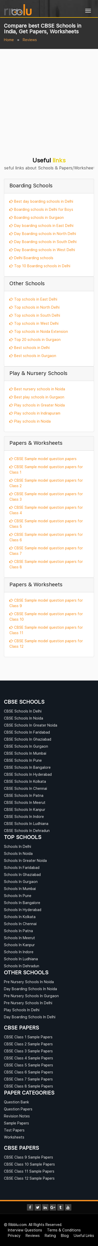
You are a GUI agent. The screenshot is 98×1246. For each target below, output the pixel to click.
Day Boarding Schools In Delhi (29, 1017)
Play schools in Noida (30, 421)
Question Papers (18, 1109)
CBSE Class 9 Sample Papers (28, 1157)
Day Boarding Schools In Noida (30, 989)
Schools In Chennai (20, 923)
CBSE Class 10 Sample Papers (29, 1164)
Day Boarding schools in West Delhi (42, 249)
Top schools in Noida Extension (38, 331)
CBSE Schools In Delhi (23, 711)
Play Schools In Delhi (21, 1010)
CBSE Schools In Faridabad (27, 732)
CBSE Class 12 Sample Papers (29, 1178)
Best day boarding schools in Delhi (41, 201)
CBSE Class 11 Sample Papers (29, 1171)
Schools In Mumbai (20, 888)
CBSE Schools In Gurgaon (26, 746)
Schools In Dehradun (21, 966)
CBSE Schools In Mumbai (25, 753)
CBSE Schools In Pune (23, 760)
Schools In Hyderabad (22, 909)
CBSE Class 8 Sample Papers (28, 1086)
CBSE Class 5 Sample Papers (28, 1065)
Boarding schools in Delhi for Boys (41, 209)
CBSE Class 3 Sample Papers (28, 1051)
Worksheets (14, 1137)
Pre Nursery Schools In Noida (29, 982)
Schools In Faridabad (21, 867)
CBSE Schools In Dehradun (27, 830)
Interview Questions (25, 1230)
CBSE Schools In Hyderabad (28, 774)
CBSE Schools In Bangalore (27, 767)
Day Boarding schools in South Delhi (43, 241)
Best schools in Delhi (29, 347)
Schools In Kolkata (20, 916)
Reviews (33, 1235)
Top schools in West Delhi (34, 323)
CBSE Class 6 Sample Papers (28, 1072)
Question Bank (16, 1102)
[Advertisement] (49, 100)
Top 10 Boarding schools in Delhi (39, 266)
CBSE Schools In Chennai (25, 788)
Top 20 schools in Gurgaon (35, 339)
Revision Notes (17, 1116)
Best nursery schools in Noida (37, 389)
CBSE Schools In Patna (23, 795)
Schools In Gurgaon (21, 881)
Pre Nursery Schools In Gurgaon (31, 996)
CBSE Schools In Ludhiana (26, 823)
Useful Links (84, 1235)
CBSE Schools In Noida (23, 718)
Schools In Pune (17, 895)
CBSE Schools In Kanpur (24, 809)
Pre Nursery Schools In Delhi (28, 1003)
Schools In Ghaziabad (22, 874)
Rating (50, 1235)
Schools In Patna (18, 931)
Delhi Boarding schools (31, 258)
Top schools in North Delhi (34, 307)
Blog (65, 1235)
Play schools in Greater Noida (37, 405)
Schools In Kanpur (19, 945)
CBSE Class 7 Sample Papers (28, 1079)
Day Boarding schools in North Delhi (42, 233)
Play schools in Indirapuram (34, 413)
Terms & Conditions (64, 1230)
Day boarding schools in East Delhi (41, 225)
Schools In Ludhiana (21, 959)
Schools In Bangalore (22, 902)
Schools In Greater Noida (25, 860)
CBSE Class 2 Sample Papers (28, 1044)
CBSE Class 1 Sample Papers (28, 1037)
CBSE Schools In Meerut (24, 802)
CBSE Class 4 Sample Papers (28, 1058)
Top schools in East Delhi (33, 299)
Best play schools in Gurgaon (36, 397)
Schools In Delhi (17, 846)
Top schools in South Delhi (34, 315)
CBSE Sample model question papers (43, 458)
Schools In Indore (18, 952)
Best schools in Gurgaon (32, 355)
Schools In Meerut (19, 938)
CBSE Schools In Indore (24, 816)
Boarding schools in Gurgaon (36, 217)
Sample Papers (16, 1123)
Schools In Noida (18, 853)
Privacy (14, 1235)
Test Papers (14, 1130)
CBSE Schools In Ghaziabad (27, 739)
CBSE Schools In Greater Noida (30, 725)
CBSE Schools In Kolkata (25, 781)
